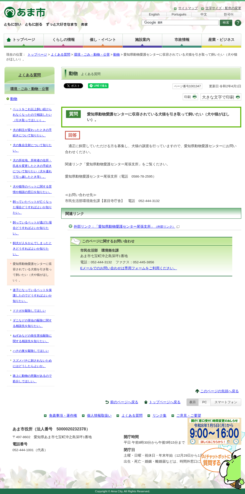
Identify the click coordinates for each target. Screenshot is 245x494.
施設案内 (142, 39)
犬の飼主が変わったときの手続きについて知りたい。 (32, 132)
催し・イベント (103, 39)
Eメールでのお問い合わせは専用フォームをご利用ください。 (128, 268)
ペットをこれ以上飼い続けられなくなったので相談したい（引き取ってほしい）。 (32, 114)
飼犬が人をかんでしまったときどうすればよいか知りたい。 (32, 248)
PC (204, 402)
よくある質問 (60, 54)
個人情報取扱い (99, 415)
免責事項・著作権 (63, 415)
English (154, 14)
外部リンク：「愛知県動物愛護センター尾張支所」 (127, 226)
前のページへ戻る (124, 402)
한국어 (229, 14)
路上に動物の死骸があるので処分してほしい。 (32, 378)
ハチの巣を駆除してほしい (31, 351)
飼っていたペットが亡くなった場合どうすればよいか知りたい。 (32, 207)
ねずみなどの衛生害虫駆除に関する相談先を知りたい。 (32, 338)
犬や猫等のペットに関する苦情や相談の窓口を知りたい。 (32, 189)
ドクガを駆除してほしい (29, 310)
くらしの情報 (63, 39)
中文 (203, 14)
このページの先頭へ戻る (219, 391)
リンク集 (159, 415)
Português (179, 14)
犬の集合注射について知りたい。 (32, 147)
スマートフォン (225, 402)
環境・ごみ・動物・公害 (92, 54)
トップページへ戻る (164, 402)
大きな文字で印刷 (218, 97)
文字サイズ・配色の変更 (223, 8)
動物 (116, 54)
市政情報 (182, 39)
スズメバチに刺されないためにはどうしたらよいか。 (32, 363)
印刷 (187, 97)
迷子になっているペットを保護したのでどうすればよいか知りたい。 (32, 295)
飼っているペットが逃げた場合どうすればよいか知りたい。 (32, 228)
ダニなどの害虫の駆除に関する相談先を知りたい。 (32, 323)
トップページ (23, 39)
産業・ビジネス (221, 39)
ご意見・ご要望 (188, 415)
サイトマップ (188, 8)
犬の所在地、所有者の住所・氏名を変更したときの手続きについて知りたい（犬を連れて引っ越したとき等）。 (32, 169)
